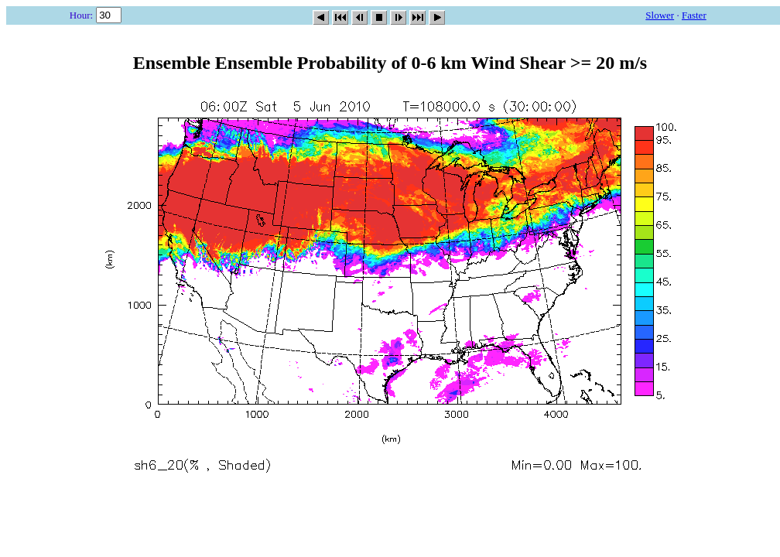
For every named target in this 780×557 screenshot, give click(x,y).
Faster (694, 15)
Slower (659, 15)
